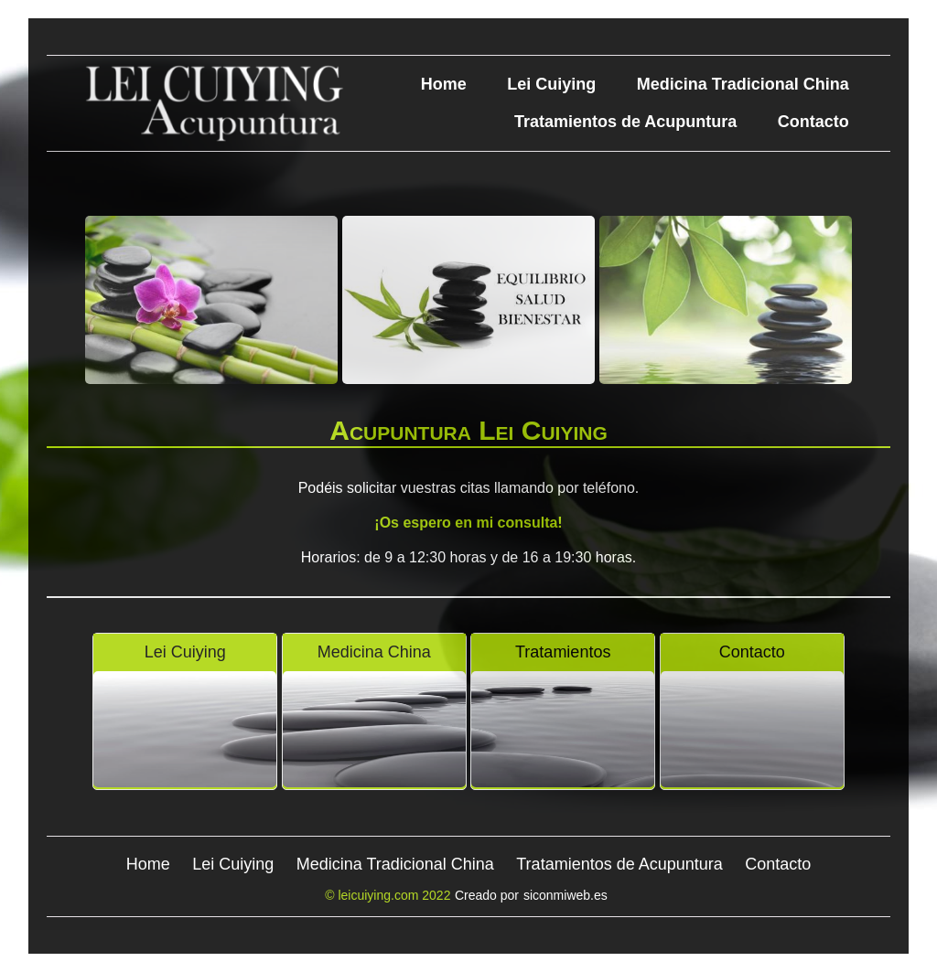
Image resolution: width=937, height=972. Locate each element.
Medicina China (374, 652)
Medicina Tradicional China (743, 84)
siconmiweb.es (565, 895)
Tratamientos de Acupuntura (625, 121)
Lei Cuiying (551, 84)
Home (444, 84)
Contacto (813, 121)
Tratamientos (562, 652)
